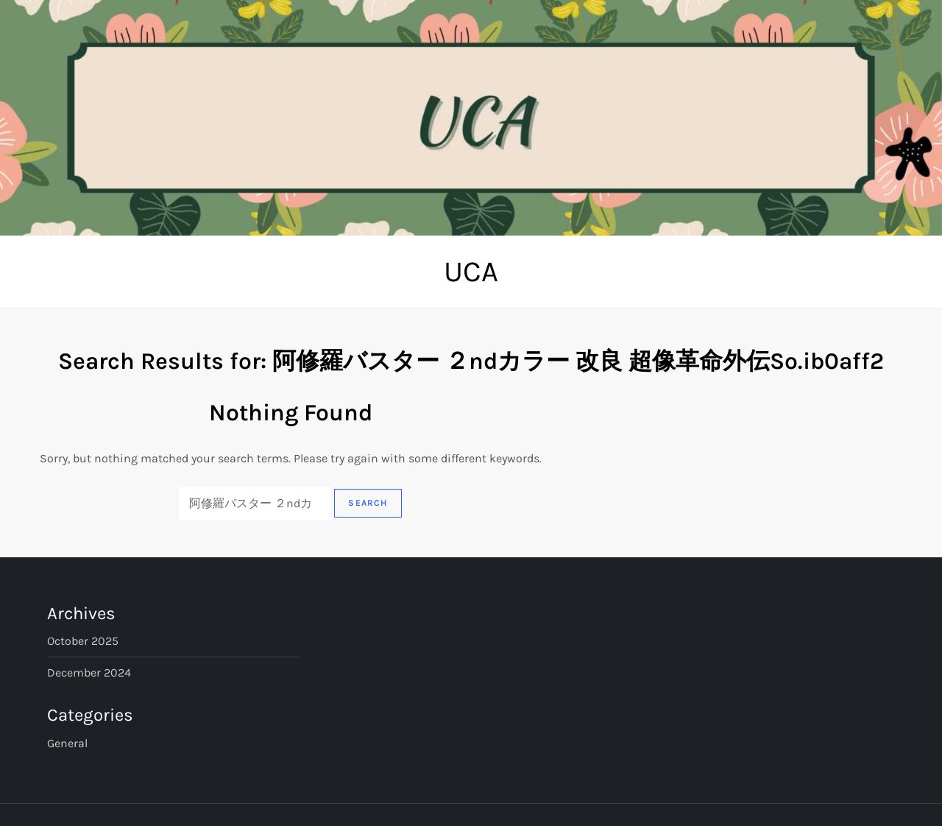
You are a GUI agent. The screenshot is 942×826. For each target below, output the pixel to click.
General (67, 743)
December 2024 (89, 672)
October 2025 (82, 641)
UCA (471, 271)
